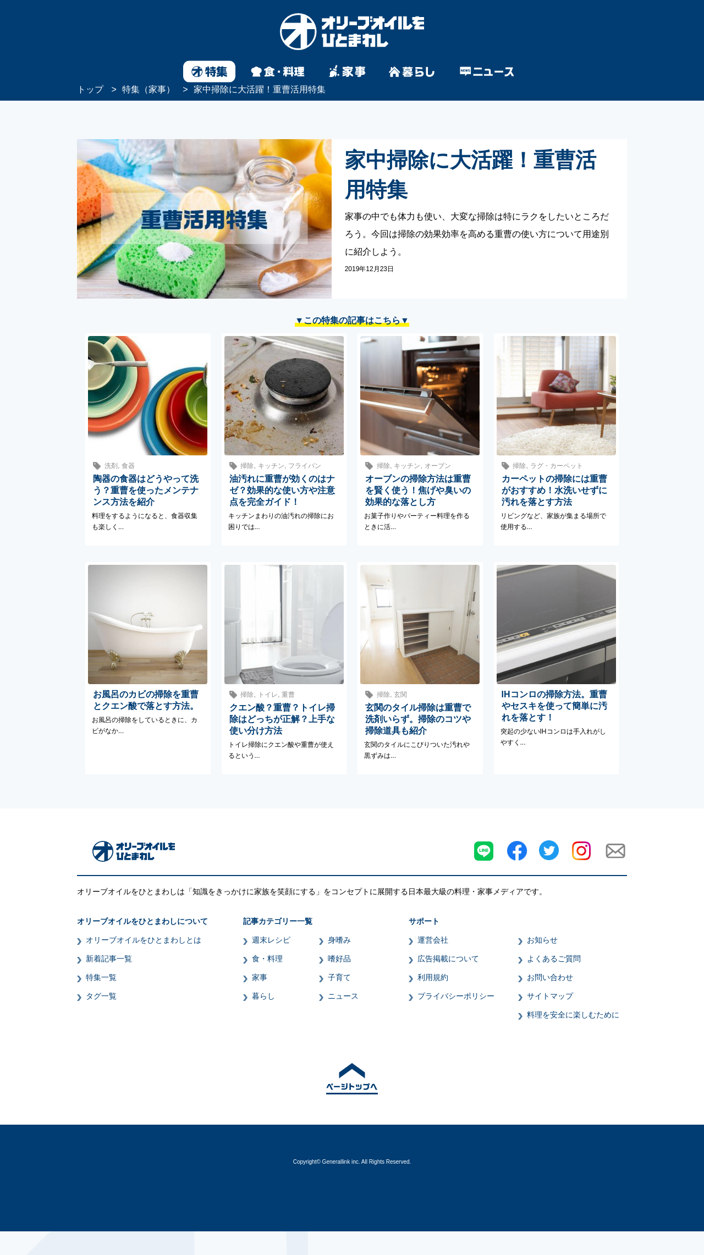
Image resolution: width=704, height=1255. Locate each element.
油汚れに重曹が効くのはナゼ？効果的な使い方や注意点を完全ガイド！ (282, 490)
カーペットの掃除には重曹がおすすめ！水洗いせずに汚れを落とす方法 (554, 490)
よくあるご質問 (554, 958)
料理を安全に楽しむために (573, 1014)
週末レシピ (271, 939)
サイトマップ (550, 996)
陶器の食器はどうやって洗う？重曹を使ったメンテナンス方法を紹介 (146, 490)
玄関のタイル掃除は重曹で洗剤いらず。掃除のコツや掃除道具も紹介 (418, 719)
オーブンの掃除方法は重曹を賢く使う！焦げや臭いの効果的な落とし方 (418, 490)
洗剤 (111, 466)
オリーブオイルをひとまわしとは (143, 939)
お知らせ (542, 939)
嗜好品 (339, 958)
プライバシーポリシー (455, 996)
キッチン (271, 466)
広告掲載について (448, 958)
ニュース (343, 996)
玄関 (400, 694)
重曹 (288, 694)
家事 (259, 977)
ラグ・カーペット (556, 466)
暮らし (263, 996)
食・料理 (267, 958)
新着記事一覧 (109, 958)
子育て (339, 977)
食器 (128, 466)
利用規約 (432, 977)
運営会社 (432, 939)
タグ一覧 (101, 996)
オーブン (438, 466)
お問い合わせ (550, 977)
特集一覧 (101, 977)
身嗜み (339, 939)
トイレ (268, 694)
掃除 (247, 466)
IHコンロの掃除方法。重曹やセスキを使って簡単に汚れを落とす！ (554, 706)
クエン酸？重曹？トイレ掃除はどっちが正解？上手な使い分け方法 (282, 719)
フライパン (304, 466)
